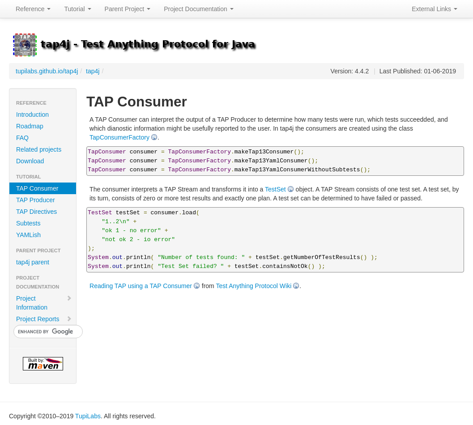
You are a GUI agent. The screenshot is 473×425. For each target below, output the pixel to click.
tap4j (92, 71)
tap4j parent (32, 262)
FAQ (22, 137)
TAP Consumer (37, 188)
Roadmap (29, 126)
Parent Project (128, 9)
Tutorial (77, 9)
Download (30, 161)
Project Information (44, 303)
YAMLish (28, 234)
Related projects (38, 149)
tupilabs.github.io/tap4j (47, 71)
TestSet (275, 189)
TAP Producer (35, 200)
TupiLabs (88, 416)
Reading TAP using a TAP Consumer (140, 285)
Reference (33, 9)
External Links (434, 9)
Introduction (32, 114)
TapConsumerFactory (119, 137)
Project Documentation (199, 9)
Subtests (28, 223)
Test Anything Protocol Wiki (253, 285)
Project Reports (44, 319)
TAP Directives (36, 211)
